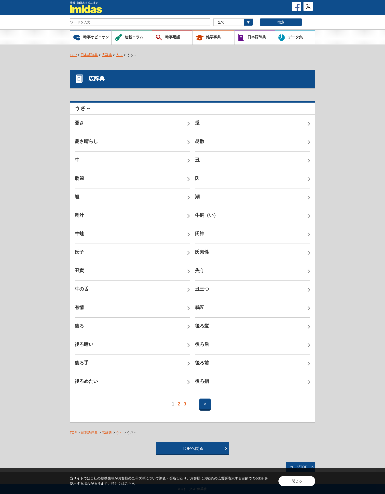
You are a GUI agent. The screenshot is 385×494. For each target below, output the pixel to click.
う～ (119, 55)
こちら (130, 483)
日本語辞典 (89, 55)
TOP (73, 55)
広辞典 (107, 55)
